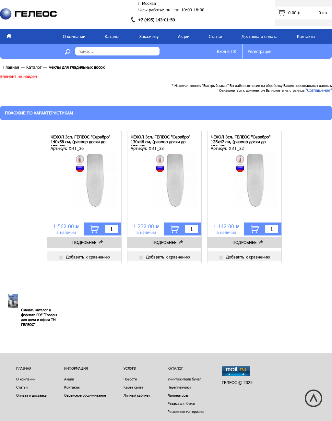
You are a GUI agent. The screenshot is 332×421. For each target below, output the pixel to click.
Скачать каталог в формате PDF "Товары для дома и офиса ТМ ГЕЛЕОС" (39, 317)
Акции (183, 36)
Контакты (306, 36)
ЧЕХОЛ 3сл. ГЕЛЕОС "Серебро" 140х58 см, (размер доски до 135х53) (80, 140)
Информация (76, 368)
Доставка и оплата (260, 36)
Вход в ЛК (226, 51)
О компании (74, 36)
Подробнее (84, 242)
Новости (130, 379)
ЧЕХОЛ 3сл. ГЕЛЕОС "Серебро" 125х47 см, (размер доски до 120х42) (240, 140)
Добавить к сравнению (84, 256)
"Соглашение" (318, 90)
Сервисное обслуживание (85, 395)
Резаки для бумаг (182, 403)
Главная (11, 67)
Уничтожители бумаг (184, 379)
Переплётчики (179, 387)
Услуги (130, 368)
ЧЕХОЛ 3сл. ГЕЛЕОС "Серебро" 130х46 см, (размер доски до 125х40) (160, 140)
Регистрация (259, 51)
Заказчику (149, 36)
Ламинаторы (178, 395)
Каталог (112, 36)
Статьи (215, 36)
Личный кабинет (137, 395)
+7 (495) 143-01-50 (156, 19)
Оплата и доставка (31, 395)
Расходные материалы (186, 411)
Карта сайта (133, 387)
